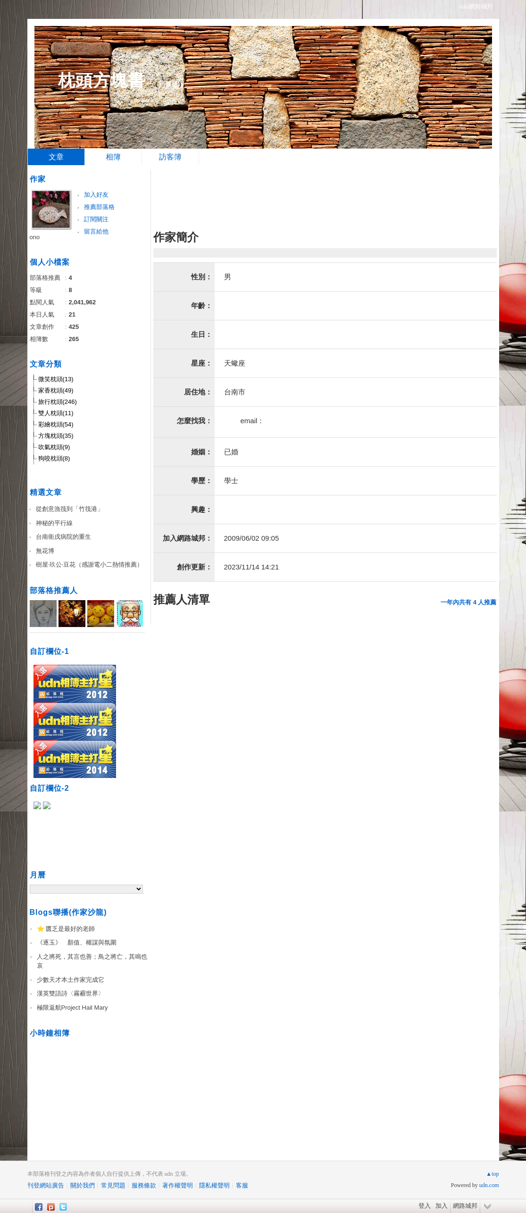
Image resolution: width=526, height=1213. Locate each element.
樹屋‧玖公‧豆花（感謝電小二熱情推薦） (89, 564)
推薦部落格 (99, 206)
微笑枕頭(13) (56, 379)
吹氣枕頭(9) (54, 447)
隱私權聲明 (214, 1185)
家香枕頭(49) (56, 390)
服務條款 (144, 1185)
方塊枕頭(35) (56, 435)
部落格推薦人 (54, 590)
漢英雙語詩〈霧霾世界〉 (70, 993)
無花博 (45, 550)
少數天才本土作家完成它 (70, 979)
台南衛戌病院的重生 (63, 536)
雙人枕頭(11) (56, 413)
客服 (242, 1185)
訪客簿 (170, 157)
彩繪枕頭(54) (56, 424)
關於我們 (82, 1185)
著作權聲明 (177, 1185)
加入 (441, 1205)
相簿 (113, 157)
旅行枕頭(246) (57, 401)
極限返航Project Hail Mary (72, 1007)
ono (35, 237)
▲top (492, 1174)
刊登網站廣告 (45, 1185)
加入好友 (96, 194)
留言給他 (96, 231)
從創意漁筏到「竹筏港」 (69, 508)
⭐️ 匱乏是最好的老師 (66, 928)
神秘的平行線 (54, 523)
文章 (56, 157)
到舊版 (168, 84)
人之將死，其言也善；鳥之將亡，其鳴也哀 (92, 961)
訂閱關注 (96, 219)
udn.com (489, 1185)
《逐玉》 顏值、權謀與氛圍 (77, 942)
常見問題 (113, 1185)
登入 (424, 1205)
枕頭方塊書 (101, 80)
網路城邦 (465, 1205)
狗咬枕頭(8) (54, 458)
